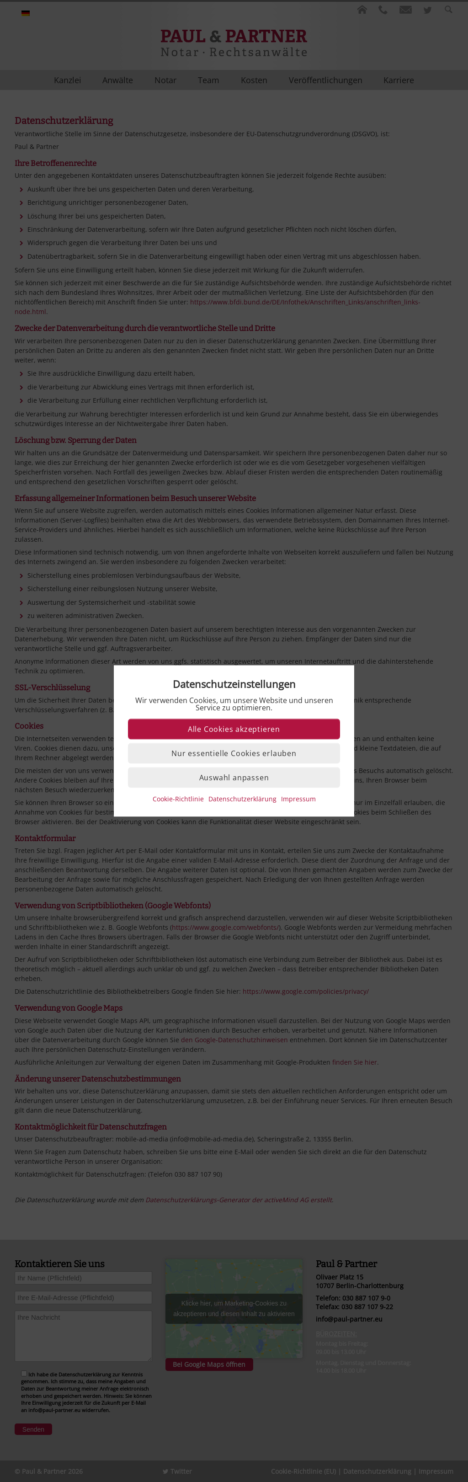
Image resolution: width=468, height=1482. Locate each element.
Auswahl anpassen (234, 778)
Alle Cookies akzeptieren (234, 730)
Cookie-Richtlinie (178, 799)
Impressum (298, 799)
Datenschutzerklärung (242, 799)
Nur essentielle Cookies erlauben (234, 754)
